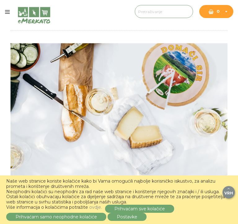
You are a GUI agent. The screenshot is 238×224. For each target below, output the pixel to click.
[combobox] (145, 11)
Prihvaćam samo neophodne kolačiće (56, 217)
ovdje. (95, 207)
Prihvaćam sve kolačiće (139, 209)
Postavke (127, 217)
